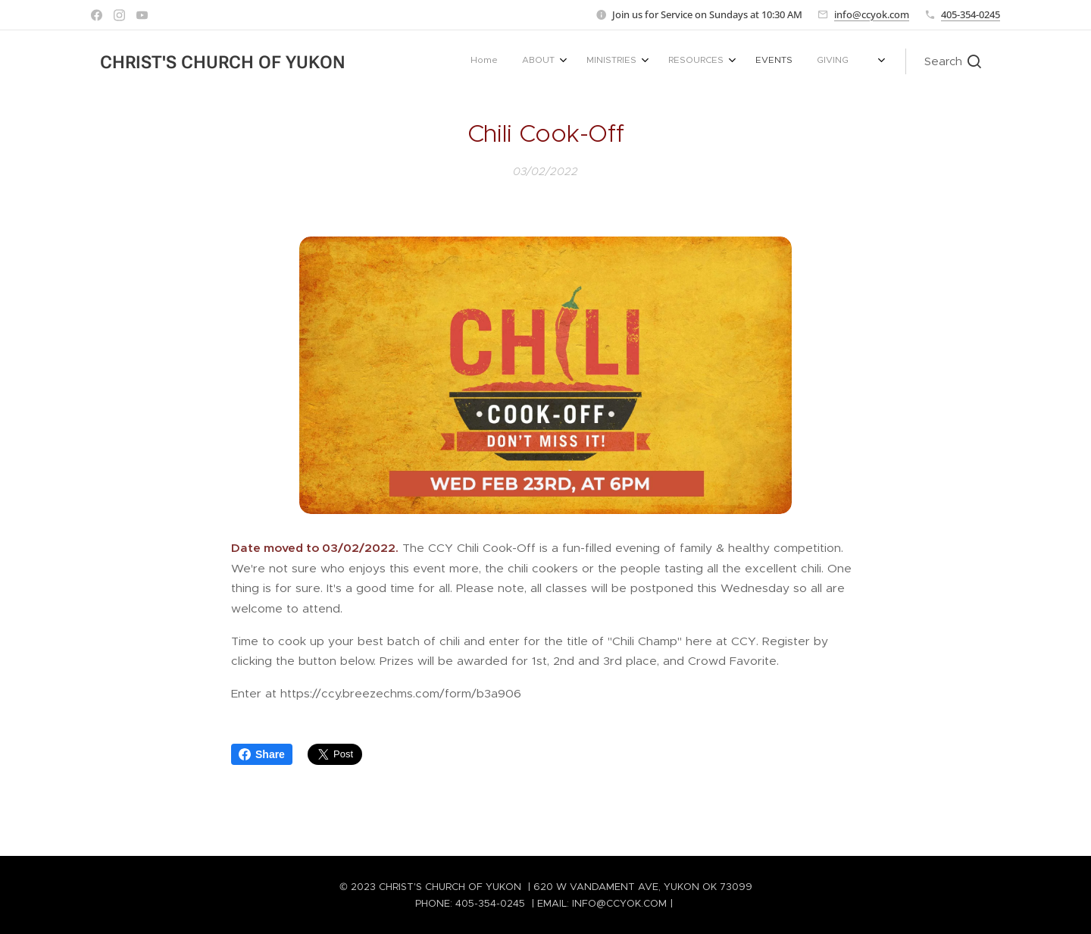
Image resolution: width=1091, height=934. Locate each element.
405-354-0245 (970, 14)
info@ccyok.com (871, 14)
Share (262, 754)
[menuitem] (702, 61)
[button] (952, 61)
